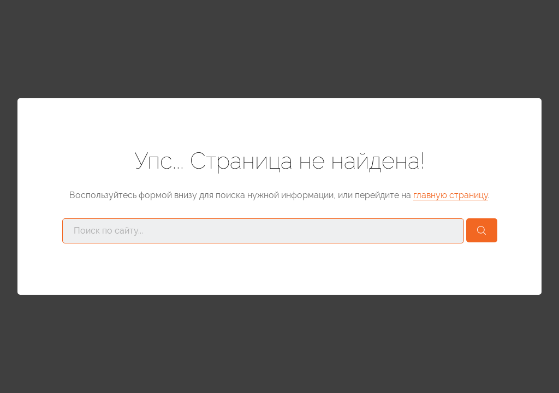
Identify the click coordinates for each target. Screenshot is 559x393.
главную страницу (450, 195)
